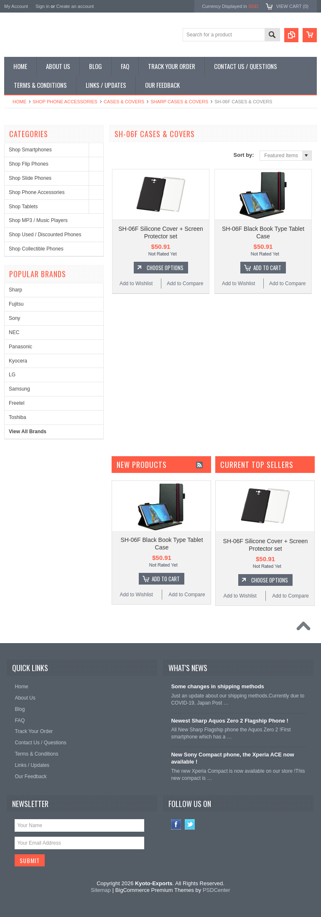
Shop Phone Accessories (65, 101)
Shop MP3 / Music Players (38, 220)
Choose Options (165, 267)
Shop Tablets (23, 206)
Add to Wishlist (136, 283)
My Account (16, 6)
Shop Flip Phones (28, 164)
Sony (14, 318)
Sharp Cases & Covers (179, 101)
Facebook (176, 824)
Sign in (43, 6)
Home (19, 101)
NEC (14, 332)
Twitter (190, 824)
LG (12, 375)
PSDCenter (216, 890)
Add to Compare (185, 283)
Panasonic (20, 347)
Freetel (16, 403)
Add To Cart (267, 267)
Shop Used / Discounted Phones (45, 235)
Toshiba (17, 417)
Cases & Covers (124, 101)
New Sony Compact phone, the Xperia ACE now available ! (232, 758)
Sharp (15, 290)
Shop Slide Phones (30, 178)
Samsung (19, 389)
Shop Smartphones (30, 150)
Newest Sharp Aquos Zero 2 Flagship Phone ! (229, 721)
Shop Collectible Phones (36, 249)
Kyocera (18, 361)
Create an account (75, 6)
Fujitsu (16, 304)
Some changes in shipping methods (217, 686)
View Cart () (292, 6)
